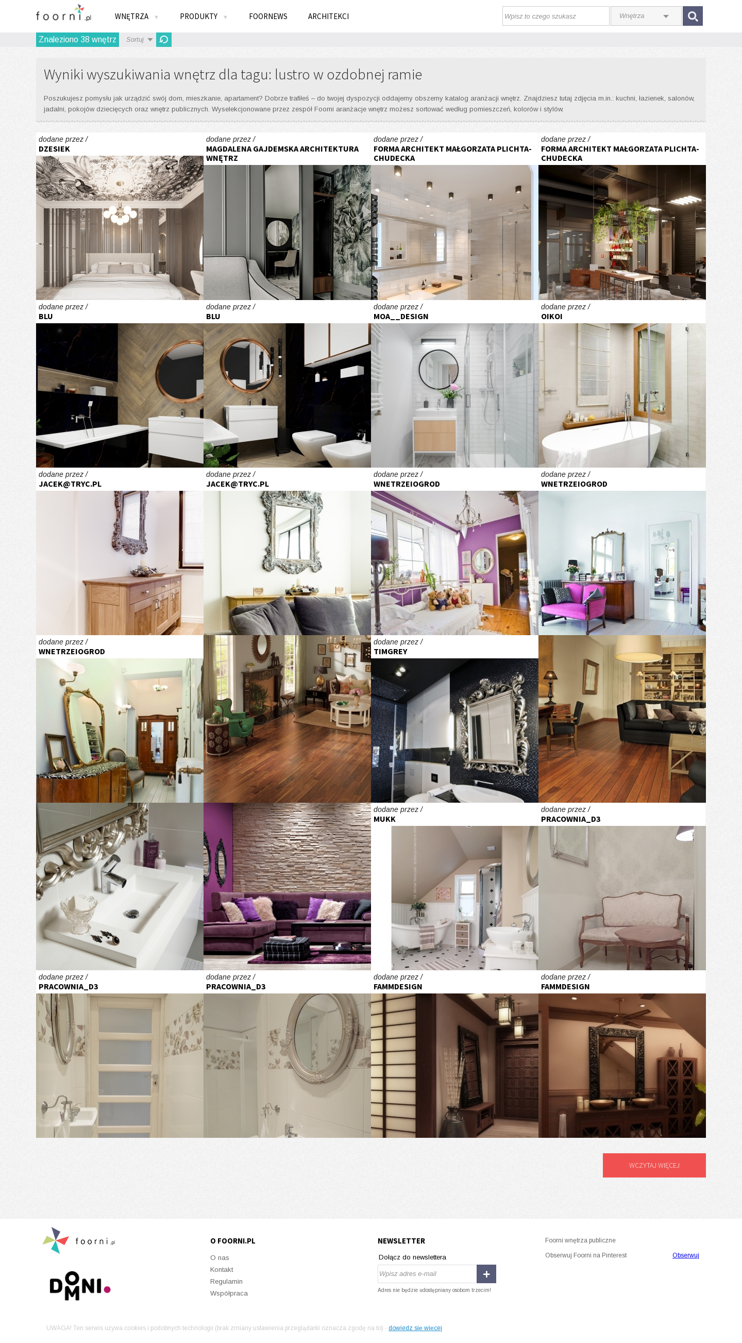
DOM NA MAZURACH (622, 384)
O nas (219, 1258)
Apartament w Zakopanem (120, 551)
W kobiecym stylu (287, 886)
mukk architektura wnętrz (454, 886)
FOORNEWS (268, 16)
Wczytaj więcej (654, 1165)
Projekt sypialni (120, 216)
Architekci (328, 16)
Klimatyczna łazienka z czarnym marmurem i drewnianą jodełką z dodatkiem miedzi (120, 384)
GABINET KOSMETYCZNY (622, 886)
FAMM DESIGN (454, 1054)
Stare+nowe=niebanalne (622, 551)
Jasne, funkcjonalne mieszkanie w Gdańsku (454, 384)
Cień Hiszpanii (454, 551)
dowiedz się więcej (415, 1328)
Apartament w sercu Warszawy (454, 719)
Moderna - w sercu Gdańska (454, 216)
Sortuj (135, 39)
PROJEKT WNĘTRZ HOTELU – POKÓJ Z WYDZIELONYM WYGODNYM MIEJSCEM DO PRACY (287, 216)
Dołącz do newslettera (412, 1257)
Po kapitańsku (622, 719)
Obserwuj (685, 1255)
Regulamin (226, 1281)
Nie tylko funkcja (120, 886)
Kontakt (221, 1269)
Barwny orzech (287, 719)
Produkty (204, 16)
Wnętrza (137, 16)
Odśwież (164, 39)
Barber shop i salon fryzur (622, 216)
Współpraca (229, 1293)
